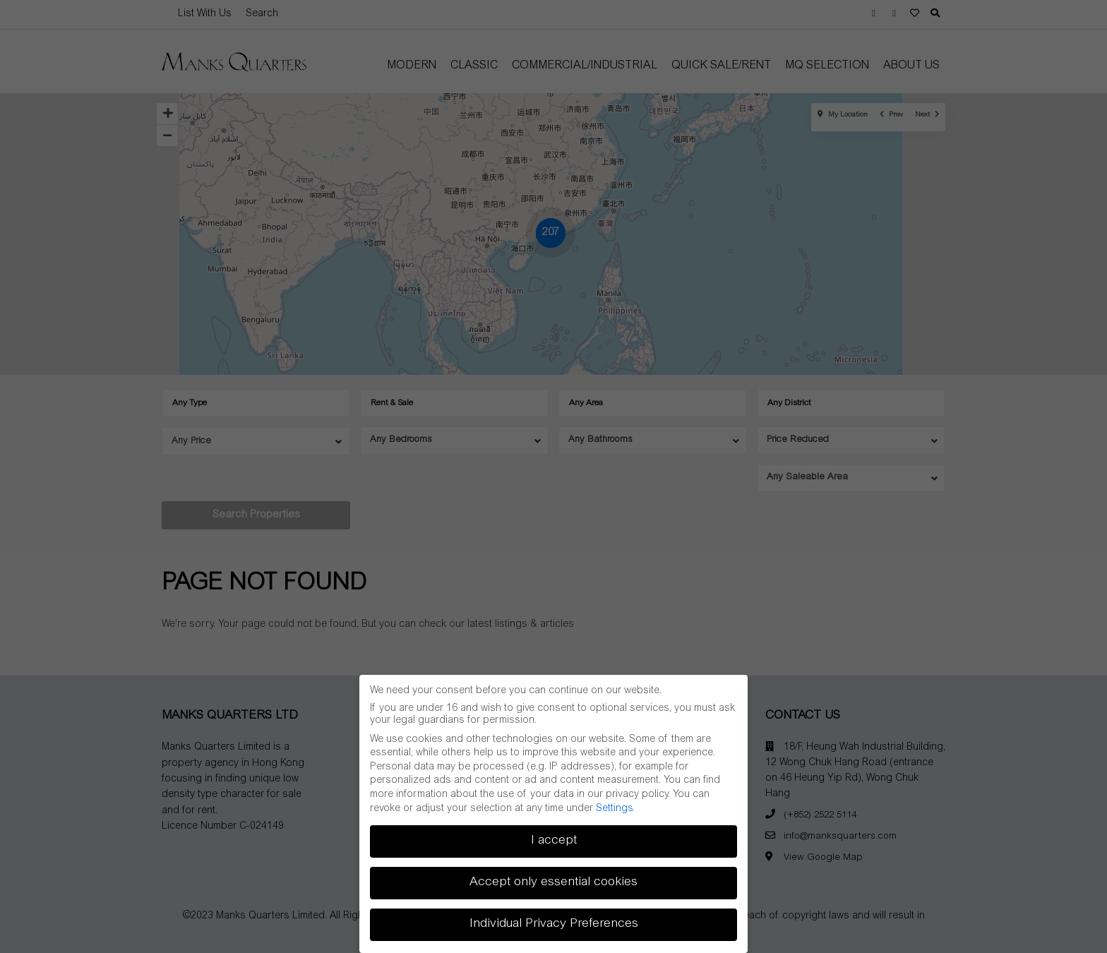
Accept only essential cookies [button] (553, 882)
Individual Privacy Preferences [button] (553, 924)
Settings (614, 809)
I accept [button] (554, 840)
